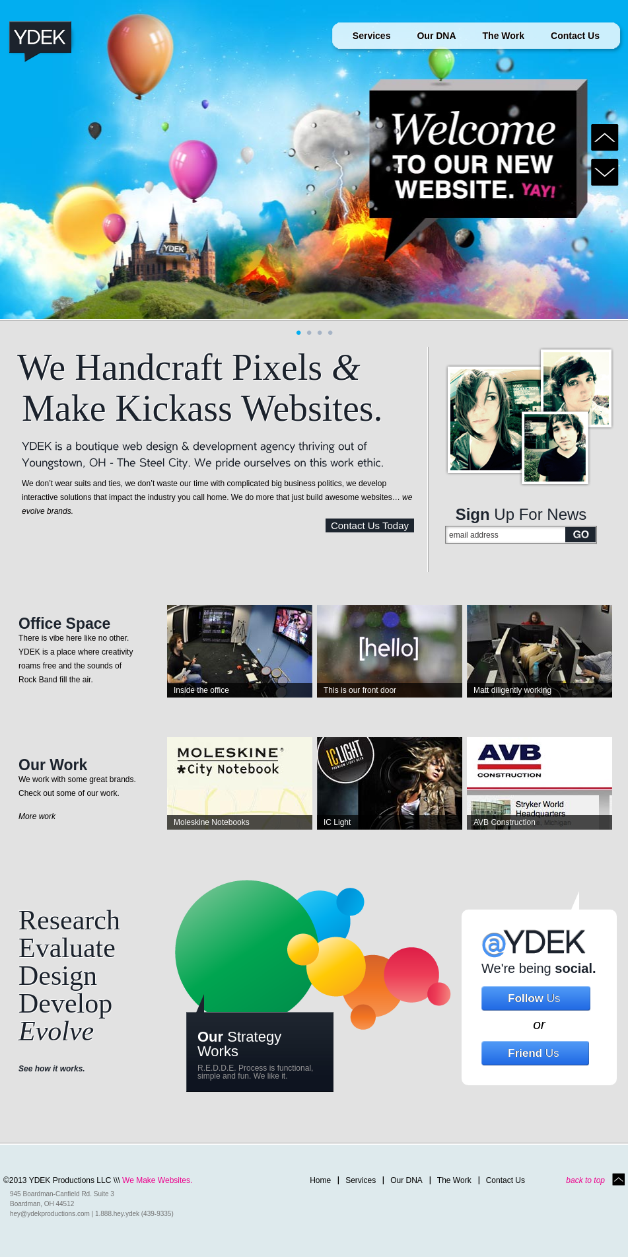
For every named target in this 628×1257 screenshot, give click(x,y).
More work (36, 816)
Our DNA (436, 35)
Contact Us (575, 35)
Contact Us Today (370, 525)
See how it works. (51, 1069)
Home (320, 1180)
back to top (585, 1180)
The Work (504, 35)
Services (372, 35)
